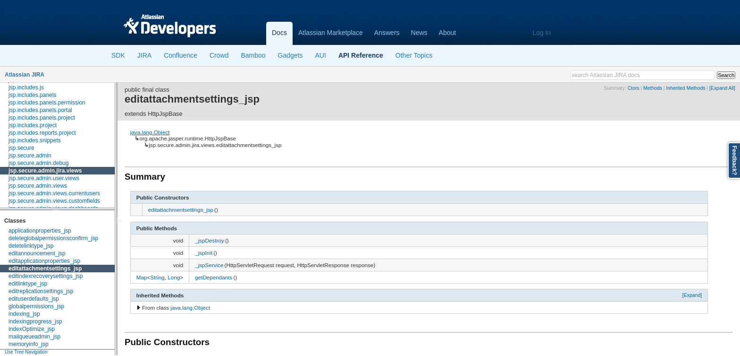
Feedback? (734, 160)
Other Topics (413, 55)
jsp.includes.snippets (34, 140)
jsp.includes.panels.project (41, 117)
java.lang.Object (150, 132)
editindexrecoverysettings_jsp (45, 276)
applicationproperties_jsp (39, 230)
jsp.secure (21, 148)
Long (174, 277)
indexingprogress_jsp (35, 321)
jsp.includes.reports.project (42, 133)
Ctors (633, 88)
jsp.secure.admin (29, 155)
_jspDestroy (209, 240)
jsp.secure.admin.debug (38, 163)
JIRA (144, 55)
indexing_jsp (24, 314)
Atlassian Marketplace (330, 32)
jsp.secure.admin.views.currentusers (54, 193)
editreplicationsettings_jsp (40, 291)
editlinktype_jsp (27, 283)
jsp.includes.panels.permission (46, 102)
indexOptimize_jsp (31, 329)
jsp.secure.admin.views (37, 185)
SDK (118, 55)
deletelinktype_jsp (30, 246)
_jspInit (203, 253)
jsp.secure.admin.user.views (43, 178)
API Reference (360, 55)
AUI (320, 55)
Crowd (219, 55)
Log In (541, 32)
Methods (652, 88)
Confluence (180, 55)
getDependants (213, 277)
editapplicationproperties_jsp (44, 261)
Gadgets (290, 55)
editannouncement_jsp (37, 253)
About (447, 32)
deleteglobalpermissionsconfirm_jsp (53, 238)
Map (141, 277)
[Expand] (692, 295)
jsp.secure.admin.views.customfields (54, 201)
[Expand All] (722, 88)
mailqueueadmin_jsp (34, 336)
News (419, 32)
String (157, 277)
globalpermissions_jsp (36, 306)
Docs (279, 32)
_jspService (209, 265)
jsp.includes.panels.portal (40, 110)
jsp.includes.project (32, 125)
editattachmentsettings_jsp (45, 268)
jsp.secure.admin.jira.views (45, 170)
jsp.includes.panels (32, 95)
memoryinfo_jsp (28, 344)
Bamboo (253, 55)
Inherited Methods (685, 88)
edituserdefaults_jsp (33, 298)
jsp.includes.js (26, 87)
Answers (387, 32)
